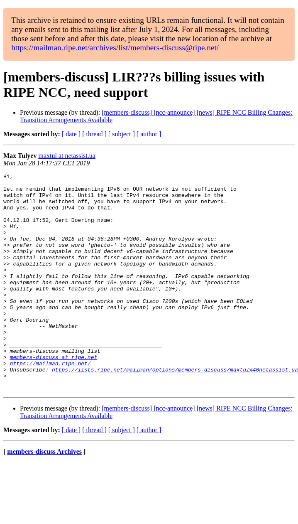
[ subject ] (121, 134)
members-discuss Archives (44, 495)
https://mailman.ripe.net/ (50, 402)
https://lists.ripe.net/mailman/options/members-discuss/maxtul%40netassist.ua (175, 409)
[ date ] (71, 134)
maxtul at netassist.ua (66, 155)
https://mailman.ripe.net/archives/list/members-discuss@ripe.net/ (115, 47)
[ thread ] (94, 134)
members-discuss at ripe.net (54, 394)
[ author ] (149, 134)
